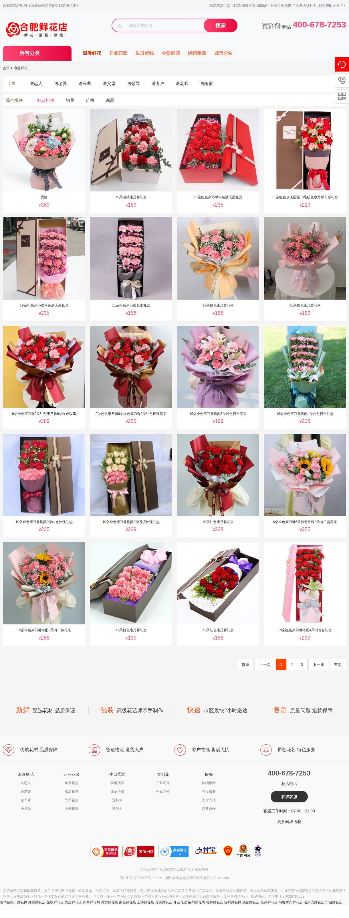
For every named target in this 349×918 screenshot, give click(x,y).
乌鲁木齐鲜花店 (291, 902)
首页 (6, 68)
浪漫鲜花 (92, 53)
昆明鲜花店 (55, 902)
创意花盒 (163, 792)
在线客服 (289, 796)
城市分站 (223, 53)
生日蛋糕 (144, 53)
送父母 (26, 809)
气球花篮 (71, 800)
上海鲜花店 (145, 902)
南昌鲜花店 (127, 902)
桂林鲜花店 (214, 902)
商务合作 (209, 809)
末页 (338, 664)
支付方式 (209, 800)
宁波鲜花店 (333, 902)
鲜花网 (22, 902)
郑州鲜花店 (36, 902)
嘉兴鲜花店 (269, 902)
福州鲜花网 (196, 902)
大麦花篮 (71, 809)
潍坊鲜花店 (109, 902)
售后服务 (209, 792)
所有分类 (29, 53)
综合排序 (14, 100)
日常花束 (163, 783)
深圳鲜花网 (232, 902)
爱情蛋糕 (117, 783)
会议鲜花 (171, 53)
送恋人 (26, 783)
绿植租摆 (197, 53)
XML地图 (164, 878)
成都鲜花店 (250, 902)
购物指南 (209, 783)
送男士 (117, 809)
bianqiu (223, 878)
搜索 (220, 25)
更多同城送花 (289, 821)
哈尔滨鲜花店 (314, 902)
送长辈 (26, 800)
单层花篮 (71, 783)
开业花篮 (118, 53)
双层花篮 (71, 792)
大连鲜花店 (73, 902)
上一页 (265, 664)
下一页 (319, 664)
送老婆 (26, 792)
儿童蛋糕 (117, 792)
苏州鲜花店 (163, 902)
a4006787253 (10, 909)
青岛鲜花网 (91, 902)
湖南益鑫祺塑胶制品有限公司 (194, 878)
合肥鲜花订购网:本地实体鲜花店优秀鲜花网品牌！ (41, 6)
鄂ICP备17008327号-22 (138, 878)
